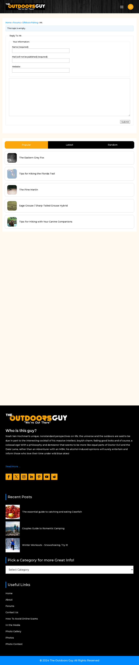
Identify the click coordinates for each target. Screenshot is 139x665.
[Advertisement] (26, 308)
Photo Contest (14, 644)
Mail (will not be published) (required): (30, 57)
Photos (10, 638)
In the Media (13, 625)
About (9, 600)
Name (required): (20, 47)
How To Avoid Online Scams (22, 619)
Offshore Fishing (30, 22)
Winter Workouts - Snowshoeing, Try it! (45, 545)
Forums (17, 22)
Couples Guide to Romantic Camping (43, 528)
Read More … (13, 466)
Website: (16, 66)
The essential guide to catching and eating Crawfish (52, 511)
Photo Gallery (13, 631)
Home (9, 22)
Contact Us (12, 612)
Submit (125, 122)
